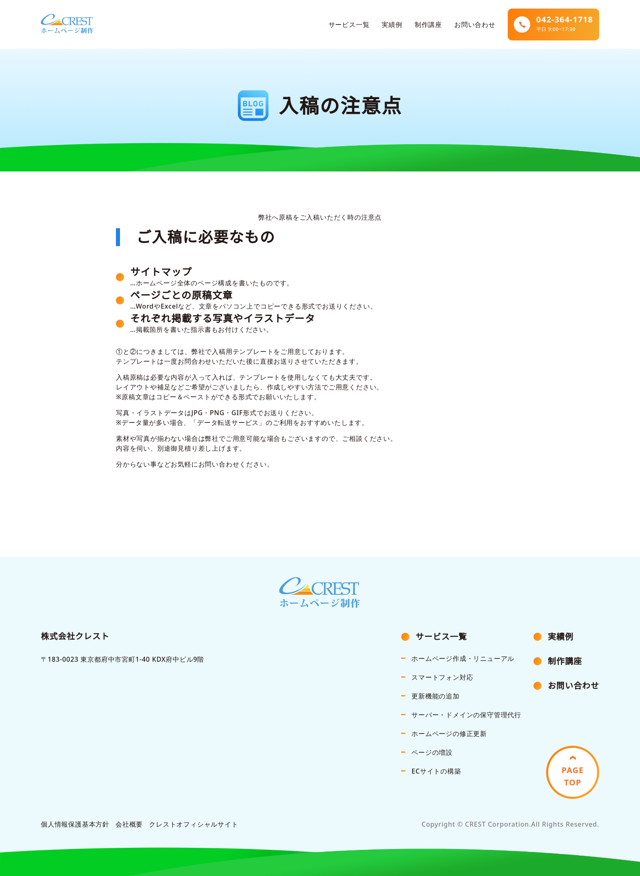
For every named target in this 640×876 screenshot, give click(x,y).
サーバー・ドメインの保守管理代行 (466, 714)
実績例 (392, 24)
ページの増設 (432, 752)
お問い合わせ (475, 24)
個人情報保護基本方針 (75, 824)
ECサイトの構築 (436, 771)
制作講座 (428, 24)
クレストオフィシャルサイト (193, 824)
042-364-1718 (564, 24)
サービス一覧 (349, 24)
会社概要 (129, 824)
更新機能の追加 (435, 696)
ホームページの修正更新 (449, 733)
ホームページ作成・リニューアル (462, 658)
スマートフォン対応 (442, 677)
